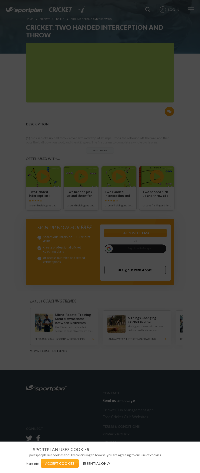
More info (32, 463)
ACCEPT (59, 463)
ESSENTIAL (96, 463)
